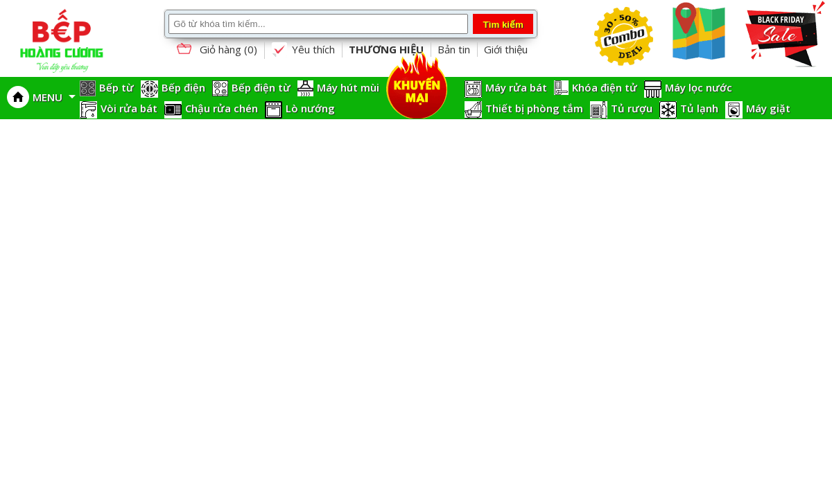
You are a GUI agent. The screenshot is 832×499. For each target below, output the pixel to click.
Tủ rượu (631, 108)
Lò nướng (310, 108)
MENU (54, 97)
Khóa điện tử (604, 87)
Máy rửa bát (516, 87)
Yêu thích (303, 50)
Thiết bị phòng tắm (534, 108)
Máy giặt (768, 108)
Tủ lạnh (699, 108)
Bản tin (453, 49)
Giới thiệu (506, 49)
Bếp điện (183, 87)
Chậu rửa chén (221, 108)
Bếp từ (116, 87)
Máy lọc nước (698, 87)
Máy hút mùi (348, 87)
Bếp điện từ (261, 87)
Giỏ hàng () (215, 50)
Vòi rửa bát (129, 108)
